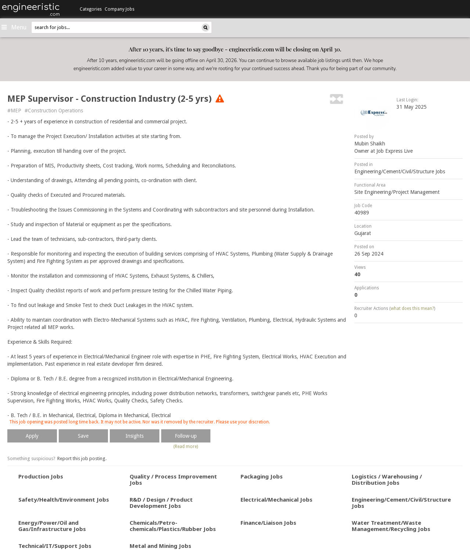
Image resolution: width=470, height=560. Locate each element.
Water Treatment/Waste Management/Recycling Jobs (391, 525)
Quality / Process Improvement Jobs (173, 479)
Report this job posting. (81, 458)
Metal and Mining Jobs (160, 545)
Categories (91, 9)
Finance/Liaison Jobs (268, 522)
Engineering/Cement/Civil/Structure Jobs (399, 171)
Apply (32, 436)
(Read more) (185, 446)
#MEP (14, 110)
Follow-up (186, 436)
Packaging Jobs (262, 476)
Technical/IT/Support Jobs (54, 545)
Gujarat (362, 233)
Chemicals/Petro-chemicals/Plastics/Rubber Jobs (173, 525)
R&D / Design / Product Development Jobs (161, 502)
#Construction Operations (54, 110)
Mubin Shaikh (369, 144)
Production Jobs (40, 476)
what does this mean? (412, 308)
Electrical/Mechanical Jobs (276, 499)
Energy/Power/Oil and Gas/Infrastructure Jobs (52, 525)
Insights (135, 436)
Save (83, 436)
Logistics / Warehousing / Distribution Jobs (387, 479)
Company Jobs (119, 9)
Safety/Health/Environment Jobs (63, 499)
